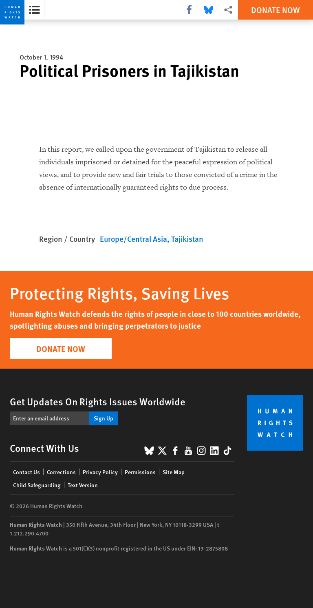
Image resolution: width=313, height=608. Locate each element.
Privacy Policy (100, 472)
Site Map (174, 472)
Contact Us (26, 472)
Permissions (140, 472)
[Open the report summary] (34, 10)
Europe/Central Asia (133, 238)
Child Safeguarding (37, 485)
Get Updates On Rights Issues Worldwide (97, 401)
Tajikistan (187, 238)
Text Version (83, 485)
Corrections (61, 472)
